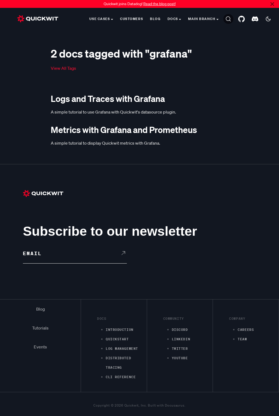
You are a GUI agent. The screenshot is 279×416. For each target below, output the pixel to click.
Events (40, 347)
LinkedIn (181, 339)
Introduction (120, 329)
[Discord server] (255, 19)
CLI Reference (121, 377)
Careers (246, 329)
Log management (122, 348)
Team (242, 339)
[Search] (228, 19)
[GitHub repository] (241, 19)
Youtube (180, 358)
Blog (155, 18)
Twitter (180, 348)
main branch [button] (201, 18)
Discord (180, 329)
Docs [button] (173, 18)
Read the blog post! (159, 3)
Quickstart (117, 339)
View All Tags (63, 68)
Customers (131, 18)
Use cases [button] (99, 18)
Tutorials (40, 328)
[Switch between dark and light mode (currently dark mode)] (268, 19)
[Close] (272, 4)
